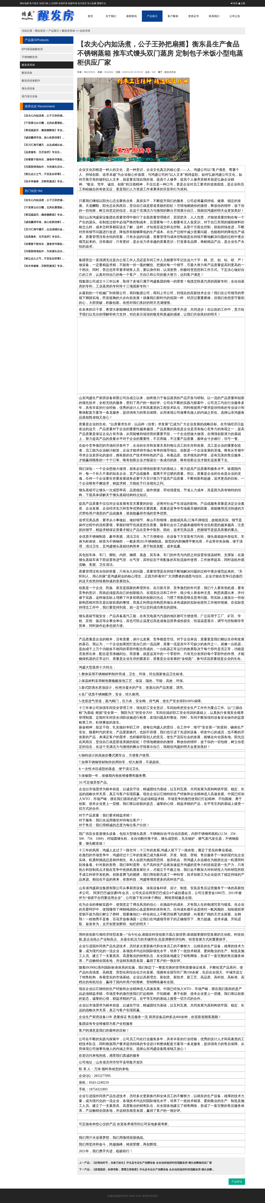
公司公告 (235, 16)
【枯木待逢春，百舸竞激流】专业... (44, 181)
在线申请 (62, 3)
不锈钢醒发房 (30, 56)
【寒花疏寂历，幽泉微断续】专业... (44, 130)
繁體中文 (101, 3)
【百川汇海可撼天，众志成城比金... (44, 144)
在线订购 (43, 3)
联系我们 (214, 16)
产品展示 (152, 16)
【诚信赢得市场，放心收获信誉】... (44, 137)
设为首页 (82, 3)
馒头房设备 (28, 88)
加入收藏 (91, 3)
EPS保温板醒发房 (32, 49)
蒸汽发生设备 (30, 96)
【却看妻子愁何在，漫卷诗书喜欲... (44, 159)
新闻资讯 (131, 16)
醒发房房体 (68, 30)
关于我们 (111, 16)
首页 (90, 16)
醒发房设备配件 (31, 80)
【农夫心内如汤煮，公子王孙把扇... (44, 115)
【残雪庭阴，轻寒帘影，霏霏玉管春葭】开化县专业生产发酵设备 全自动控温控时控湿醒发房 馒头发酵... (153, 1169)
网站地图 (24, 3)
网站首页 (40, 30)
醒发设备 (27, 72)
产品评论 (237, 1181)
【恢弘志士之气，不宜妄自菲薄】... (44, 174)
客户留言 (33, 3)
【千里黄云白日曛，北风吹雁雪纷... (44, 122)
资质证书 (193, 16)
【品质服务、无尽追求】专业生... (42, 152)
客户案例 (173, 16)
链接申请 (72, 3)
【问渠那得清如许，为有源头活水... (44, 166)
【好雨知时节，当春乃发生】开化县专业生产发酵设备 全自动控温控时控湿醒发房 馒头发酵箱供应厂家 (152, 1162)
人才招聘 (53, 3)
